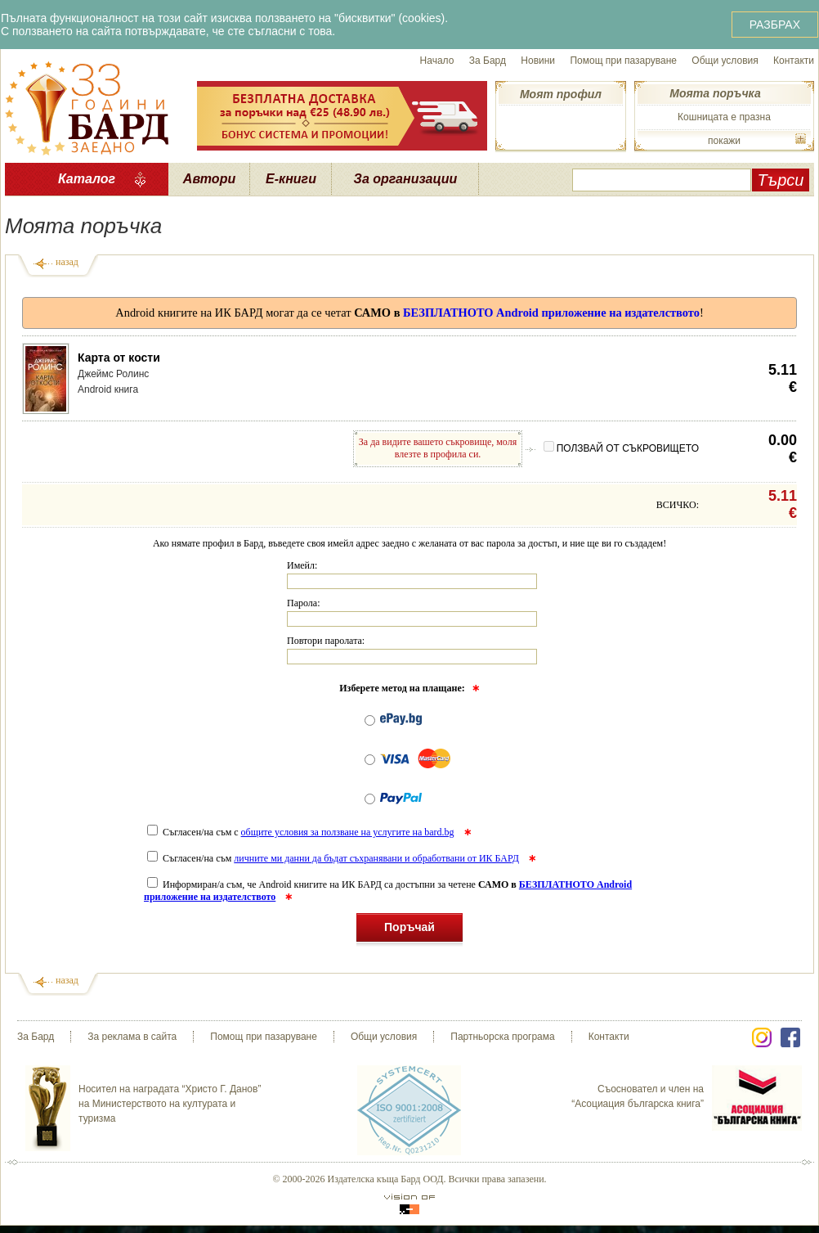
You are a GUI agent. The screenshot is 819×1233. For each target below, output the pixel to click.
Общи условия (724, 60)
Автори (209, 179)
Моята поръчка (714, 93)
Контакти (793, 60)
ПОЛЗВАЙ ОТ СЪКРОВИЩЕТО (621, 448)
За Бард (487, 60)
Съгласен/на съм (334, 858)
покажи (724, 140)
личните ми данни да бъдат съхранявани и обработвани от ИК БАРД (376, 858)
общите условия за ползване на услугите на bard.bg (347, 832)
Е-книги (291, 179)
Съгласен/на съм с (302, 832)
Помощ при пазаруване (623, 60)
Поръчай (409, 930)
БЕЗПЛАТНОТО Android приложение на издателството (551, 312)
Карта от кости (119, 357)
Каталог (86, 179)
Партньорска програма (502, 1036)
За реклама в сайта (132, 1036)
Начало (437, 60)
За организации (406, 179)
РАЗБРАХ (775, 24)
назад (67, 262)
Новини (538, 60)
